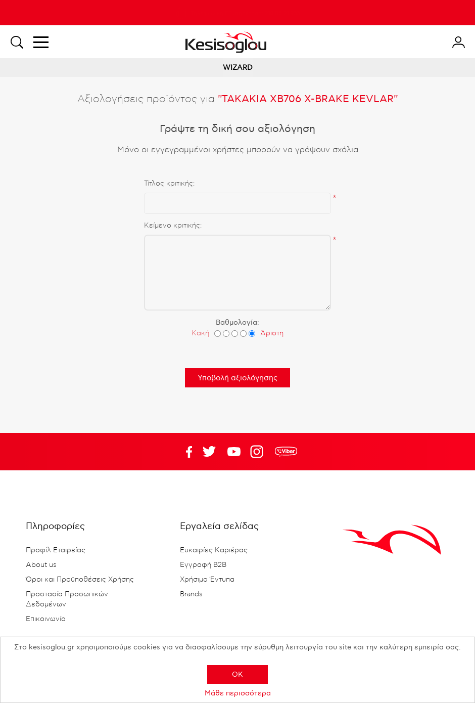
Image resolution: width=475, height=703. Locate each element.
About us (41, 565)
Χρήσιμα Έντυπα (207, 580)
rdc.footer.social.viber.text (286, 451)
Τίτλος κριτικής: (169, 184)
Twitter (234, 451)
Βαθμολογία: (237, 322)
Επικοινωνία (46, 619)
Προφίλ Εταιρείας (55, 550)
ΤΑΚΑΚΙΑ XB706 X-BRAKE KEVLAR (308, 99)
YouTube (209, 451)
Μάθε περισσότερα (238, 693)
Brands (191, 594)
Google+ (258, 451)
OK (237, 674)
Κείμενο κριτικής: (173, 226)
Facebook (184, 451)
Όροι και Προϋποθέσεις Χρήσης (80, 580)
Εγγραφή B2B (203, 565)
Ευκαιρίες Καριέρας (214, 550)
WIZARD (238, 67)
